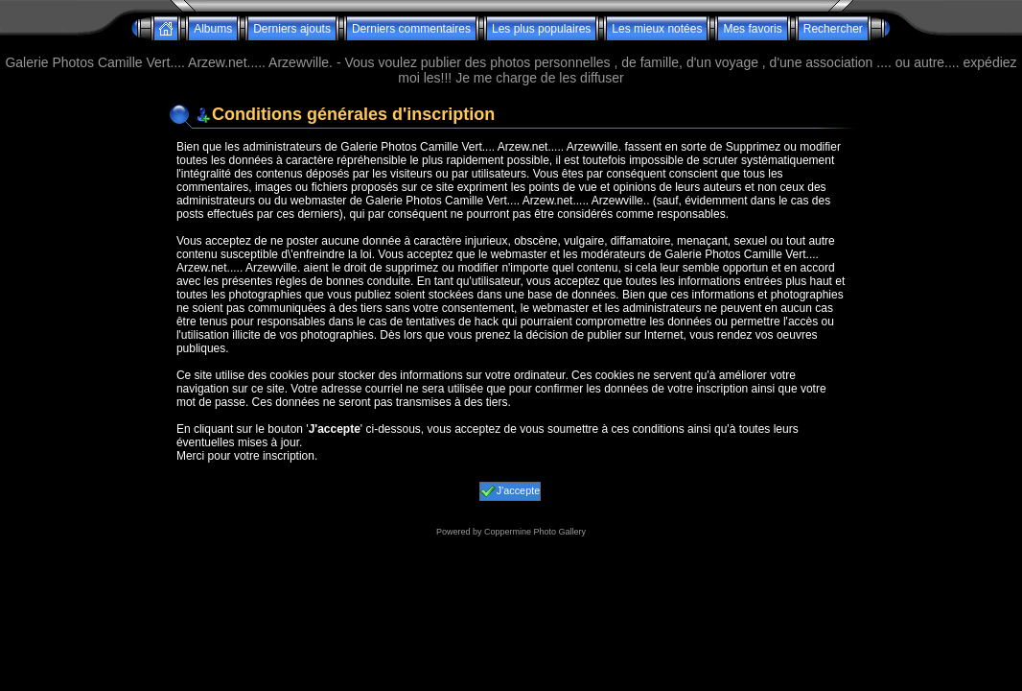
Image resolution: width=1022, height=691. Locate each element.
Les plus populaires (541, 29)
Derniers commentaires (411, 29)
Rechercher (833, 29)
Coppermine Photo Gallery (535, 531)
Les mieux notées (657, 29)
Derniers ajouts (292, 29)
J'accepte (510, 491)
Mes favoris (752, 29)
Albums (213, 29)
